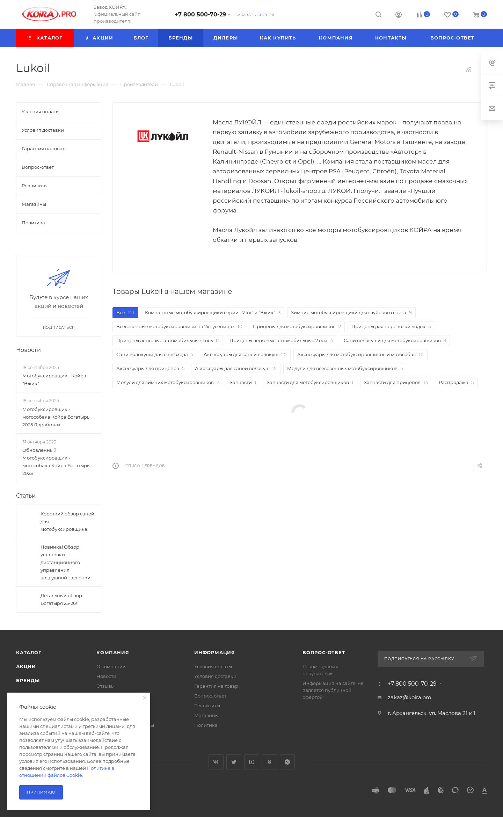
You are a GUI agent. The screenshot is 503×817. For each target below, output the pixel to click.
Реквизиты (207, 705)
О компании (111, 666)
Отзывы (105, 686)
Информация (214, 652)
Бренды (28, 680)
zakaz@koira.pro (409, 697)
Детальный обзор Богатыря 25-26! (61, 599)
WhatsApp (287, 761)
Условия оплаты (213, 666)
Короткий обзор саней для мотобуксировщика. (67, 521)
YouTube (251, 761)
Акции (26, 666)
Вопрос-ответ (210, 696)
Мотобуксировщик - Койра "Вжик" (54, 379)
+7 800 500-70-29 (200, 14)
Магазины (206, 715)
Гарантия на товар (216, 686)
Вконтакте (216, 761)
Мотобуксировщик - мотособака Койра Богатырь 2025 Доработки (55, 416)
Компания (112, 652)
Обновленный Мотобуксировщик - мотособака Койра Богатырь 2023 (55, 461)
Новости (28, 350)
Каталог (29, 652)
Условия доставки (215, 676)
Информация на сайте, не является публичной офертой (333, 690)
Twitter (233, 761)
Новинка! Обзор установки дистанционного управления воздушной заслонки (65, 562)
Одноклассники (269, 761)
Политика (206, 725)
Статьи (26, 495)
